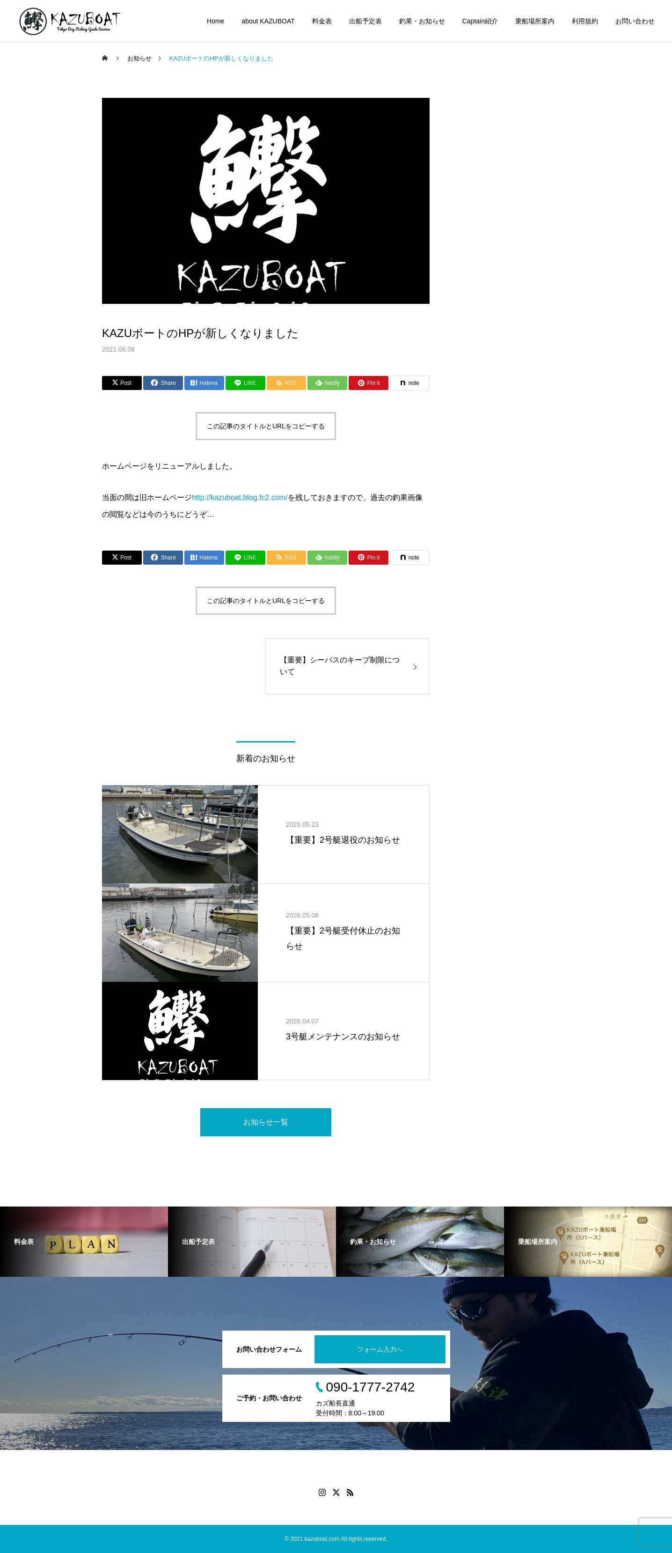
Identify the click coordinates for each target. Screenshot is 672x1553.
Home (215, 21)
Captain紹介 (480, 21)
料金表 (322, 21)
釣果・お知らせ (422, 21)
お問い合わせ (635, 21)
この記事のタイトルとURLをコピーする (266, 426)
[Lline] (245, 383)
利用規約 (585, 21)
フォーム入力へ (380, 1349)
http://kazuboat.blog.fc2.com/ (240, 497)
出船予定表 (365, 21)
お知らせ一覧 (265, 1122)
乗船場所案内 (535, 21)
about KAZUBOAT (267, 21)
